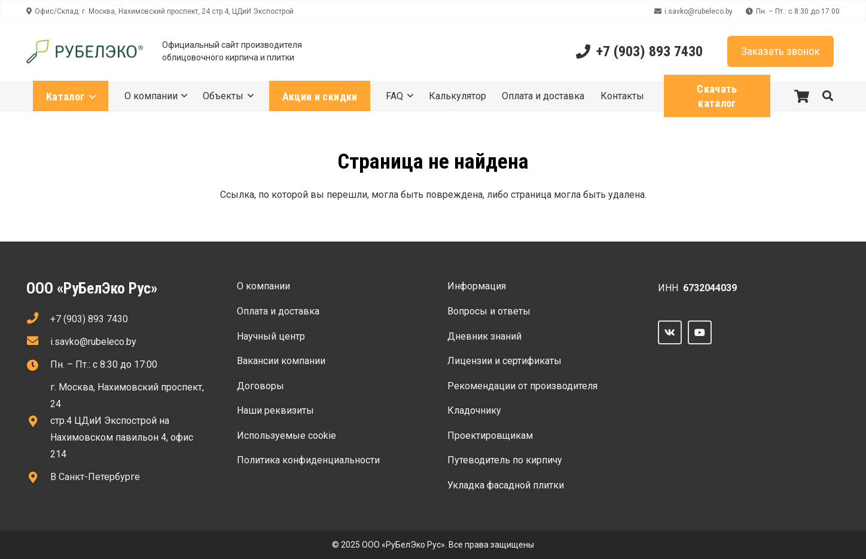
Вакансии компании (281, 360)
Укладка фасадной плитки (505, 485)
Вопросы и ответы (488, 311)
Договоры (260, 386)
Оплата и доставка (278, 311)
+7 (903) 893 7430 (89, 319)
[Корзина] (801, 96)
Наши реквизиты (275, 410)
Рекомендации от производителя (522, 386)
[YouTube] (700, 332)
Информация (476, 286)
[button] (828, 96)
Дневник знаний (484, 336)
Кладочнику (474, 410)
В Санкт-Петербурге (95, 476)
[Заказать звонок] (780, 51)
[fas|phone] (38, 319)
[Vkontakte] (670, 332)
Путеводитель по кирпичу (504, 460)
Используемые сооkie (286, 435)
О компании (263, 286)
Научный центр (271, 336)
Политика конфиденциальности (308, 460)
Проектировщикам (490, 435)
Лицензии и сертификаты (504, 360)
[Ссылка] (84, 51)
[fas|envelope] (38, 342)
